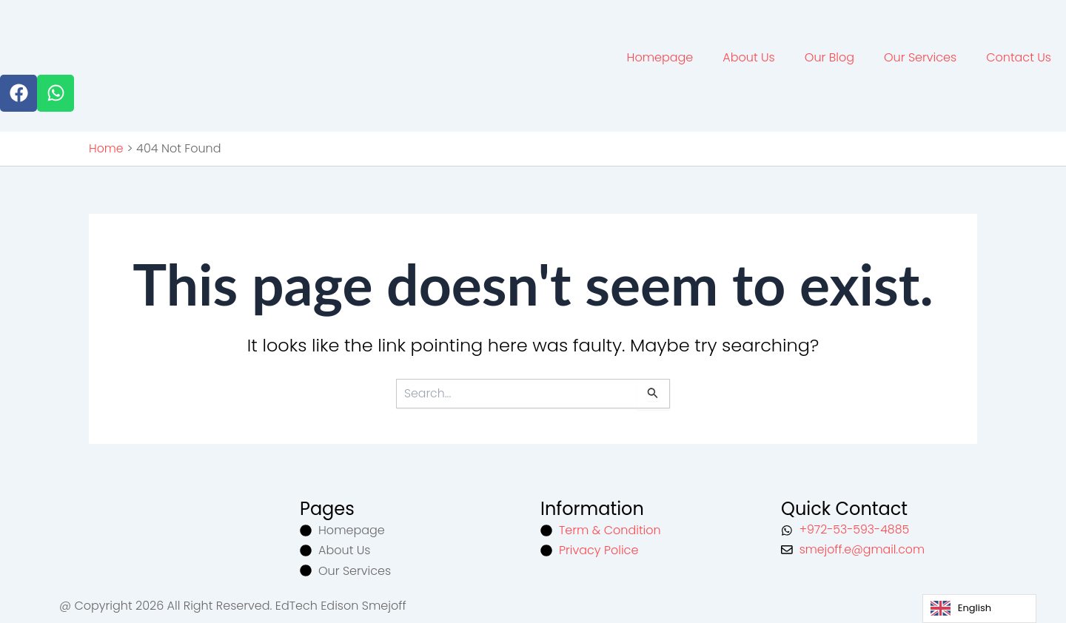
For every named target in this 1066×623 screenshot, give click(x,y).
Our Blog (829, 56)
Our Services (920, 56)
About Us (748, 56)
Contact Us (1018, 56)
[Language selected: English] (979, 608)
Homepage (660, 56)
